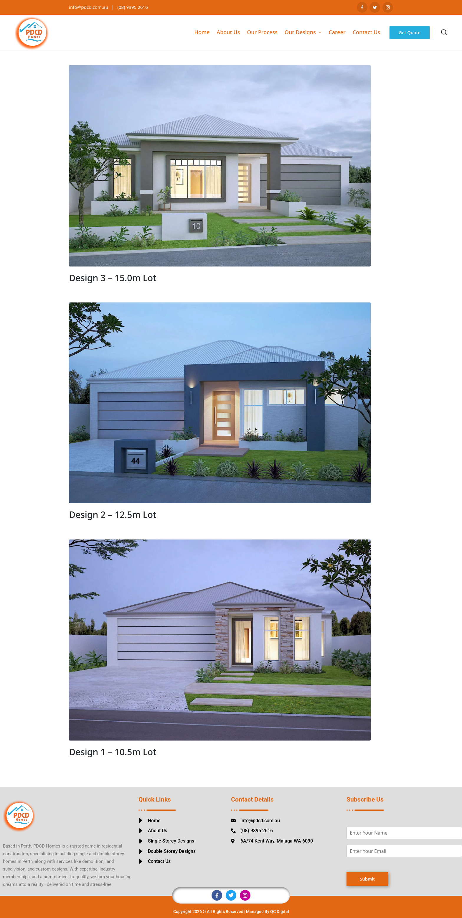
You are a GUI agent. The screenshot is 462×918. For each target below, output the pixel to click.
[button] (410, 32)
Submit (367, 879)
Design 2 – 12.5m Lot (112, 515)
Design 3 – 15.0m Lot (112, 278)
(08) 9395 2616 (136, 7)
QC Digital (279, 911)
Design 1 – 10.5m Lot (112, 752)
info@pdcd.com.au (89, 7)
